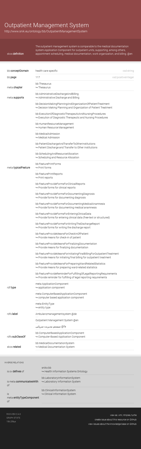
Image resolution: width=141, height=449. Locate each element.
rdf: (11, 287)
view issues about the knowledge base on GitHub (112, 424)
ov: (15, 371)
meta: (14, 87)
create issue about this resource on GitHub (116, 419)
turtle (134, 415)
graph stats (13, 418)
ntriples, (127, 415)
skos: (15, 53)
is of (15, 371)
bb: (18, 70)
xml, (120, 415)
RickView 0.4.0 (13, 414)
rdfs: (12, 313)
